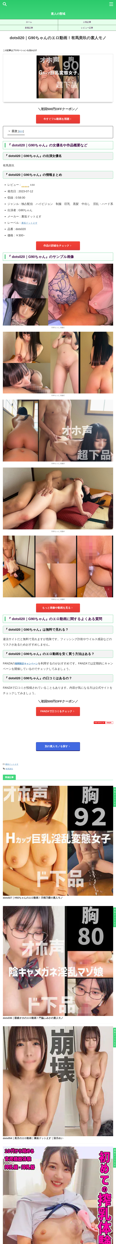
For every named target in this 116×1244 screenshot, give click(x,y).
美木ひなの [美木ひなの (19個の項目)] (60, 1199)
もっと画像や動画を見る (57, 608)
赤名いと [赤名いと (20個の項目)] (93, 1199)
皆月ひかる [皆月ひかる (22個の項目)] (10, 1199)
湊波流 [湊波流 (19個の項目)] (99, 1195)
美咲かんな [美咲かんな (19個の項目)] (36, 1199)
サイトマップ (45, 1228)
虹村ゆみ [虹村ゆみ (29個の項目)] (82, 1199)
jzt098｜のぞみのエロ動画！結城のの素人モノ (66, 1061)
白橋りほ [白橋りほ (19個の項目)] (109, 1195)
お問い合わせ (80, 1228)
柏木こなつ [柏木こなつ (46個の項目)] (61, 1195)
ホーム (29, 22)
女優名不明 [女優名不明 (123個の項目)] (81, 1190)
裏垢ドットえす (31, 222)
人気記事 (87, 22)
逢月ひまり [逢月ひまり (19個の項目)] (105, 1199)
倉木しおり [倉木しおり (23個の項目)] (23, 1190)
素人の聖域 (58, 13)
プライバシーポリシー (62, 1228)
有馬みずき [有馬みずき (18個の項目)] (22, 1195)
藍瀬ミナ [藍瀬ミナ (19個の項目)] (71, 1199)
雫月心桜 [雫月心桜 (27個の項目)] (54, 1204)
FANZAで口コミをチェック (57, 711)
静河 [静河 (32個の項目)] (63, 1204)
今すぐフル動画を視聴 (57, 119)
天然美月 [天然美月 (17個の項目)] (59, 1190)
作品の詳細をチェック (57, 245)
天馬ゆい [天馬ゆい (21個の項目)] (70, 1190)
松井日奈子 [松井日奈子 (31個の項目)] (48, 1195)
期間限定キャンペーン (29, 663)
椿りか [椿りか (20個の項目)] (72, 1195)
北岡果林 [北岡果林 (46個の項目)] (48, 1190)
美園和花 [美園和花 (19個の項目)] (48, 1199)
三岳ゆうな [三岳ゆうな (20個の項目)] (10, 1190)
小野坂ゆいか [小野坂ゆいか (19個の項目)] (8, 1195)
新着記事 (29, 28)
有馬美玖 (9, 769)
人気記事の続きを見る (57, 1169)
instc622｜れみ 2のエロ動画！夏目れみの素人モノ (66, 1102)
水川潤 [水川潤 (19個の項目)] (81, 1195)
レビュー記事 (87, 28)
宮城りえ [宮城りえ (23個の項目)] (93, 1190)
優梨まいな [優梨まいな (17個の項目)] (36, 1190)
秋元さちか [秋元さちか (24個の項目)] (23, 1199)
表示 (21, 131)
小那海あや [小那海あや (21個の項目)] (105, 1190)
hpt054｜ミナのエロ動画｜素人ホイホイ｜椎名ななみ (66, 1142)
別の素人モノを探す (57, 746)
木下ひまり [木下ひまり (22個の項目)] (35, 1195)
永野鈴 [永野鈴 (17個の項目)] (90, 1195)
